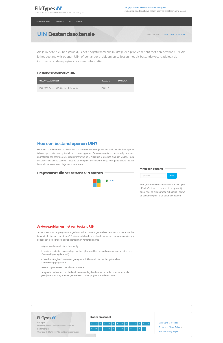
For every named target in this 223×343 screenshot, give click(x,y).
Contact (59, 21)
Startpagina (43, 21)
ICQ (112, 180)
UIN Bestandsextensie (174, 34)
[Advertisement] (85, 116)
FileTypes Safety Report (168, 331)
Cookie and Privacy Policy (169, 327)
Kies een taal (76, 21)
